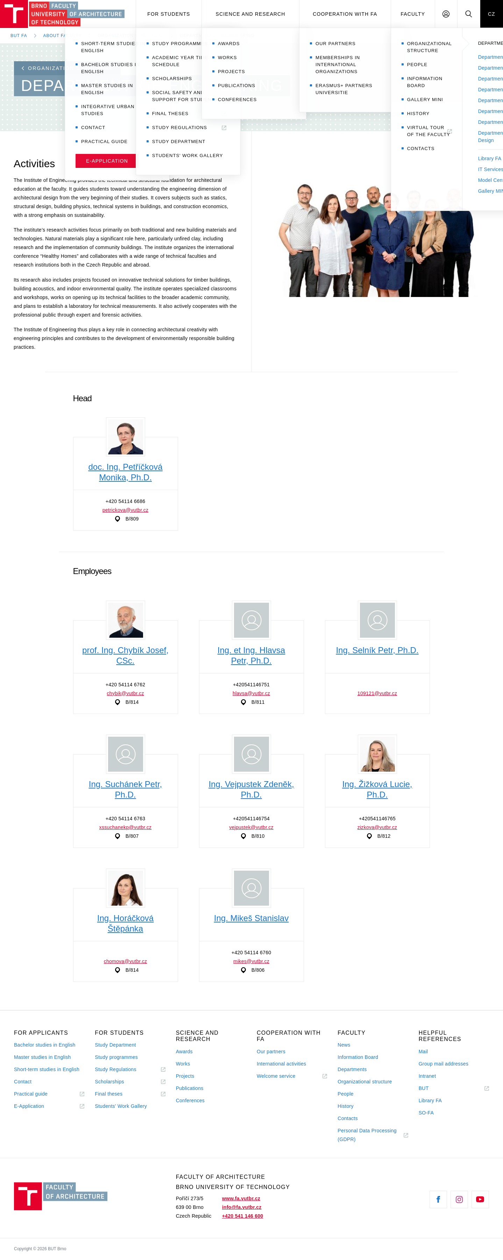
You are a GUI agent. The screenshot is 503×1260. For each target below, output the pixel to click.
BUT (433, 1088)
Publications (190, 1088)
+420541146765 (377, 818)
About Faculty (62, 35)
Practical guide (31, 1094)
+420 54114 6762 (126, 684)
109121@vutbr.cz (377, 693)
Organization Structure (131, 35)
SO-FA (426, 1113)
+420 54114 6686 (126, 501)
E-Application (29, 1106)
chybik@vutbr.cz (125, 693)
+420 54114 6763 (126, 818)
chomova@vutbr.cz (125, 961)
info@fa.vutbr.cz (242, 1207)
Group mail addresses (444, 1064)
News (344, 1045)
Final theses (108, 1094)
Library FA (430, 1100)
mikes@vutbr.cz (251, 961)
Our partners (271, 1051)
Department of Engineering (217, 35)
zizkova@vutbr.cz (377, 827)
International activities (281, 1064)
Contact (22, 1081)
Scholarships (109, 1081)
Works (183, 1064)
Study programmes (116, 1057)
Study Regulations (115, 1069)
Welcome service (276, 1076)
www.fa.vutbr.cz (241, 1198)
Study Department (115, 1045)
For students (168, 14)
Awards (184, 1051)
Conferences (190, 1100)
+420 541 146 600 (242, 1216)
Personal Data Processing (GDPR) (367, 1135)
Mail (423, 1051)
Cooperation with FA (345, 14)
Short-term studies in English (46, 1069)
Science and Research (250, 14)
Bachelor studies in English (45, 1045)
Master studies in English (42, 1057)
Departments (352, 1069)
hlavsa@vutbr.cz (251, 693)
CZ (491, 14)
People (345, 1094)
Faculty (413, 14)
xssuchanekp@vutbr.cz (125, 827)
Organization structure (68, 68)
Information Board (358, 1057)
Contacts (348, 1118)
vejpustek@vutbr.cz (251, 827)
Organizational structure (365, 1081)
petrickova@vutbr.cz (125, 510)
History (346, 1106)
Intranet (427, 1076)
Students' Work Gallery (121, 1106)
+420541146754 (251, 818)
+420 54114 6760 (251, 952)
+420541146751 (251, 684)
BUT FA (18, 35)
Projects (185, 1076)
